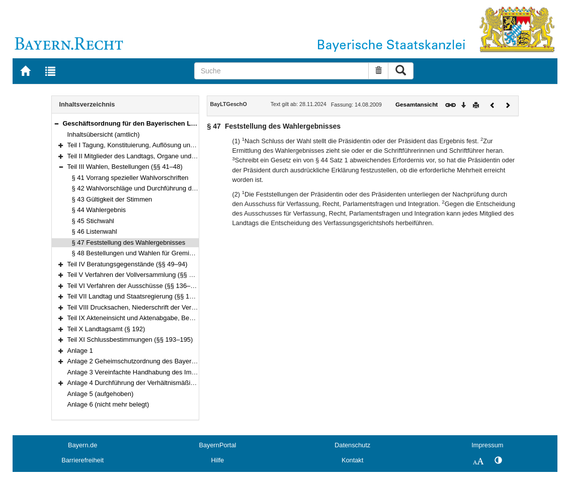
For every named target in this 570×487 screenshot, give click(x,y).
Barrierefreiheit (82, 460)
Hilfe (217, 460)
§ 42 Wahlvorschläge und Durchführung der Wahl (143, 188)
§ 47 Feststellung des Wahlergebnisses (129, 242)
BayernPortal (217, 445)
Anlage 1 (80, 350)
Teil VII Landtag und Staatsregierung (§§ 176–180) (140, 296)
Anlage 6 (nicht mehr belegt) (108, 404)
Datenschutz (352, 445)
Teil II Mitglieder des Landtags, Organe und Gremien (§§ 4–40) (157, 156)
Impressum (487, 445)
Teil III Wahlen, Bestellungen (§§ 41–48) (125, 166)
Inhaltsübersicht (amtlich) (103, 134)
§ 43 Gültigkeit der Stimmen (112, 199)
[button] (56, 123)
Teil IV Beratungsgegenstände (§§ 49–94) (127, 264)
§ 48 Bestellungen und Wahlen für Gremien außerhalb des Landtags (170, 253)
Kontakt (352, 460)
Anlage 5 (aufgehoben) (100, 394)
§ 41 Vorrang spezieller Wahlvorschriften (130, 177)
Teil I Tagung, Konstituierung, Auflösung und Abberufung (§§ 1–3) (161, 145)
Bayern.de (82, 445)
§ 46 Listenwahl (94, 231)
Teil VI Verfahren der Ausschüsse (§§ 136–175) (135, 285)
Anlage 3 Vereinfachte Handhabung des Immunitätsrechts (150, 372)
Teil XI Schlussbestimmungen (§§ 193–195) (130, 339)
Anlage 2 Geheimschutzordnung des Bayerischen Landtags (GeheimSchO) (175, 361)
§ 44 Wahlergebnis (99, 210)
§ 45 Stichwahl (93, 221)
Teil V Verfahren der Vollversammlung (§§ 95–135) (140, 274)
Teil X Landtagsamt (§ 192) (106, 329)
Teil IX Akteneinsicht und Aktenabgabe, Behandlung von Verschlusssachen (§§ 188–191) (195, 318)
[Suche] (281, 70)
